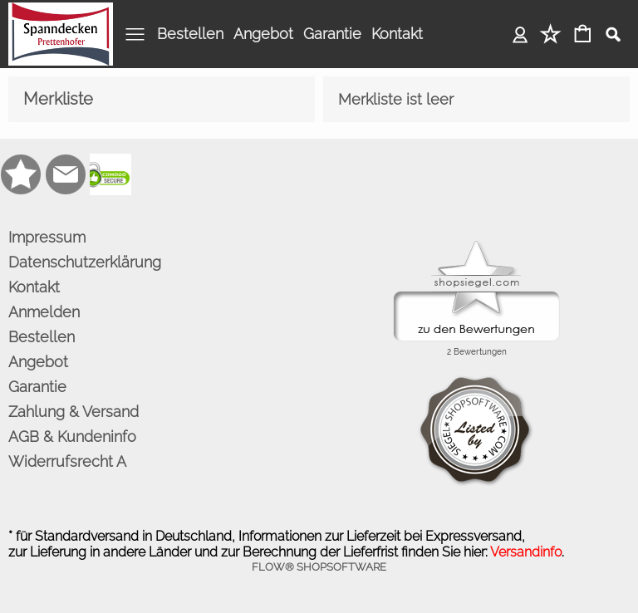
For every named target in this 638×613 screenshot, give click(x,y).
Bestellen (190, 33)
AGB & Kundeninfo (72, 436)
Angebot (263, 33)
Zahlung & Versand (73, 411)
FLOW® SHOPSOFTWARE (319, 567)
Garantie (332, 33)
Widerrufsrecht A (67, 461)
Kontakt (397, 33)
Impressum (47, 237)
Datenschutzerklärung (84, 262)
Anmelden (520, 33)
